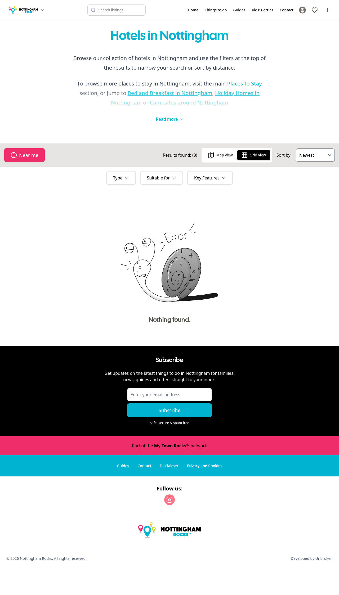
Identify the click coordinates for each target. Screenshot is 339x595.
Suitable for (161, 178)
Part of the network (169, 446)
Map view (220, 155)
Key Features (210, 178)
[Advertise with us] (327, 10)
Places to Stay (244, 83)
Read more (169, 119)
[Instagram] (169, 499)
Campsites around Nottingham (189, 102)
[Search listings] (116, 10)
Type (121, 178)
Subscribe (170, 410)
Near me (24, 155)
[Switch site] (42, 10)
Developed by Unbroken (312, 558)
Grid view (253, 155)
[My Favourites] (314, 10)
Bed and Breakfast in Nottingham (170, 93)
